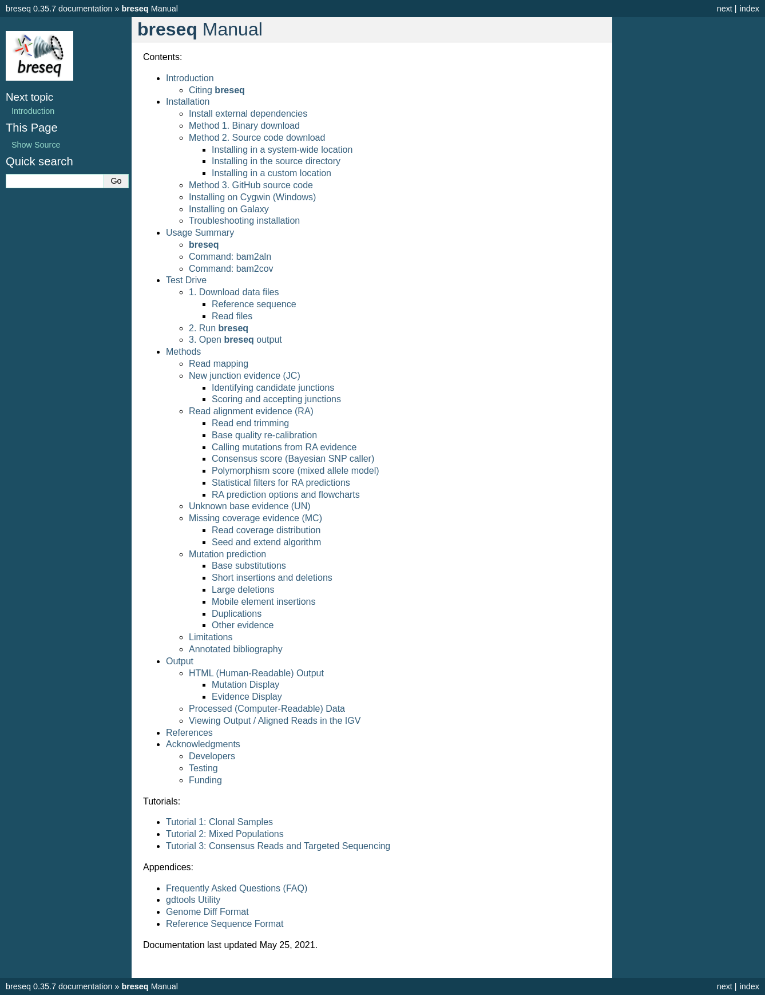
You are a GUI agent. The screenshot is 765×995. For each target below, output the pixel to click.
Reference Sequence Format (224, 924)
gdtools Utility (193, 900)
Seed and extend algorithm (266, 542)
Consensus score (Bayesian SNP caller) (293, 458)
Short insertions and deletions (272, 577)
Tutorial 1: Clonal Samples (219, 822)
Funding (205, 780)
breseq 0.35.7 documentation (59, 8)
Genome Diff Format (207, 912)
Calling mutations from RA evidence (284, 447)
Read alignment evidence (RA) (251, 411)
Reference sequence (254, 304)
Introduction (190, 78)
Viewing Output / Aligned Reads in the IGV (274, 721)
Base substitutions (249, 565)
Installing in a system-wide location (282, 149)
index (749, 8)
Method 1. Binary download (244, 125)
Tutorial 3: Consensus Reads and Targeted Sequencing (278, 846)
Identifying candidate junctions (273, 388)
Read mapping (218, 363)
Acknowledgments (203, 744)
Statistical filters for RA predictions (281, 482)
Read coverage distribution (266, 530)
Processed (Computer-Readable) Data (267, 708)
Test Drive (186, 280)
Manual (149, 8)
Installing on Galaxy (229, 209)
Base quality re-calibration (264, 435)
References (189, 733)
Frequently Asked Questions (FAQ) (236, 888)
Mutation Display (245, 684)
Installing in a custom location (271, 173)
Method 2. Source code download (257, 137)
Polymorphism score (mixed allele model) (295, 470)
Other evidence (243, 625)
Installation (188, 101)
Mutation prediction (227, 554)
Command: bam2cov (231, 268)
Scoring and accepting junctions (276, 399)
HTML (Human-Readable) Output (256, 673)
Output (179, 661)
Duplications (236, 614)
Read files (232, 316)
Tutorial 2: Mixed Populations (225, 834)
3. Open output (235, 339)
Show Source (36, 144)
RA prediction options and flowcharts (286, 495)
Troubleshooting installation (244, 220)
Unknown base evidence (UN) (250, 506)
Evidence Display (247, 696)
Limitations (210, 637)
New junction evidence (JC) (244, 375)
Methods (183, 351)
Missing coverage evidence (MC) (255, 518)
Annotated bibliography (236, 649)
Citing (217, 90)
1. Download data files (234, 292)
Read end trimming (250, 423)
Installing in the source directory (276, 161)
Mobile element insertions (263, 601)
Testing (203, 768)
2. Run (218, 328)
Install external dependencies (248, 113)
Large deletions (243, 589)
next (724, 8)
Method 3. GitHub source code (251, 185)
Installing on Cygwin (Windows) (252, 197)
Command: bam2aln (230, 256)
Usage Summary (200, 232)
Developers (212, 756)
